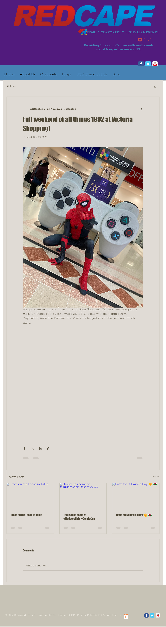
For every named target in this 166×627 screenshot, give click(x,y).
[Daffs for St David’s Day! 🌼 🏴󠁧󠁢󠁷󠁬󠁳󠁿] (135, 496)
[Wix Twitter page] (152, 615)
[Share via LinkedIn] (40, 448)
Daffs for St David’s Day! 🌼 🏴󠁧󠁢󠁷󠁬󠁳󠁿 (134, 515)
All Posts (11, 86)
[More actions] (141, 109)
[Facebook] (141, 63)
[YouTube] (155, 63)
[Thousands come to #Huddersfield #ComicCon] (83, 496)
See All (155, 477)
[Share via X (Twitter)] (32, 448)
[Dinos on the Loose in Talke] (30, 496)
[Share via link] (48, 448)
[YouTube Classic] (158, 615)
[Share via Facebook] (24, 448)
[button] (155, 86)
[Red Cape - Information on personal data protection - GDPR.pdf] (126, 617)
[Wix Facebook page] (146, 615)
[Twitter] (148, 63)
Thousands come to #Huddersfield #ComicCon (79, 516)
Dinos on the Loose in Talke (26, 515)
